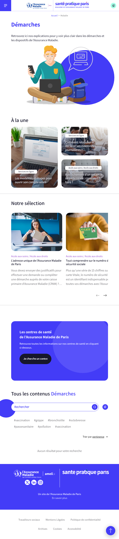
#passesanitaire (24, 426)
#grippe (39, 420)
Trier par (95, 436)
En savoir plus (59, 498)
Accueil (54, 15)
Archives (42, 528)
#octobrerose (77, 420)
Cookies (57, 528)
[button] (95, 407)
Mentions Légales (55, 519)
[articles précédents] (98, 295)
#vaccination (22, 420)
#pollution (44, 426)
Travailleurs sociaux (29, 519)
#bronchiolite (56, 420)
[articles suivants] (105, 295)
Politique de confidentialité (86, 519)
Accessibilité (74, 528)
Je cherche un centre (35, 358)
